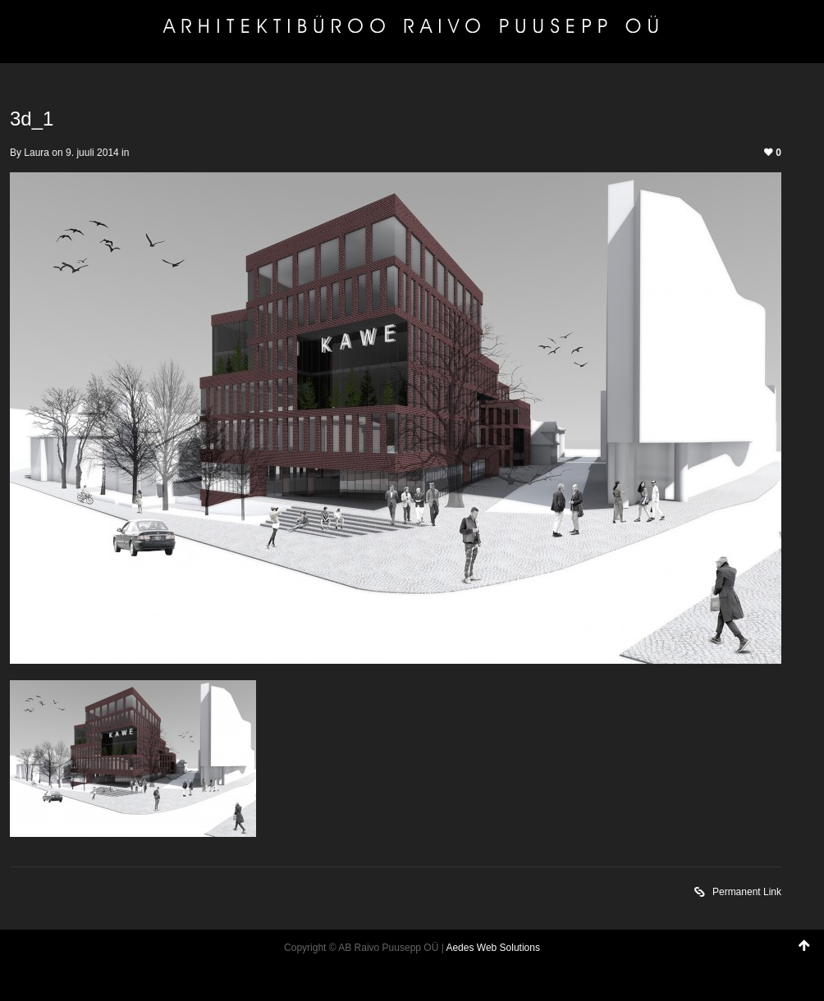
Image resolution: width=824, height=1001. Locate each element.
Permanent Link (737, 893)
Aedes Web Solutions (493, 947)
